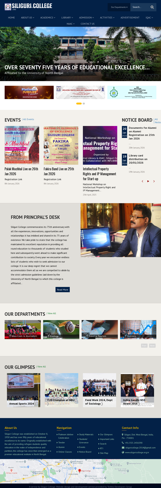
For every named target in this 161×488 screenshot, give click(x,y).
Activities (107, 17)
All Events (28, 119)
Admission (86, 17)
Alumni (61, 447)
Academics (47, 17)
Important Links (107, 439)
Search (103, 443)
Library (67, 17)
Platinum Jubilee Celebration (65, 436)
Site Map (104, 453)
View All (52, 313)
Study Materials (86, 434)
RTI (101, 448)
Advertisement (130, 17)
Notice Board (85, 451)
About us (27, 17)
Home (11, 17)
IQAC (149, 17)
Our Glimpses (106, 434)
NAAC (71, 23)
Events (82, 447)
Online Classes (65, 451)
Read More (62, 289)
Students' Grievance (83, 441)
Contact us (87, 23)
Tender (61, 442)
